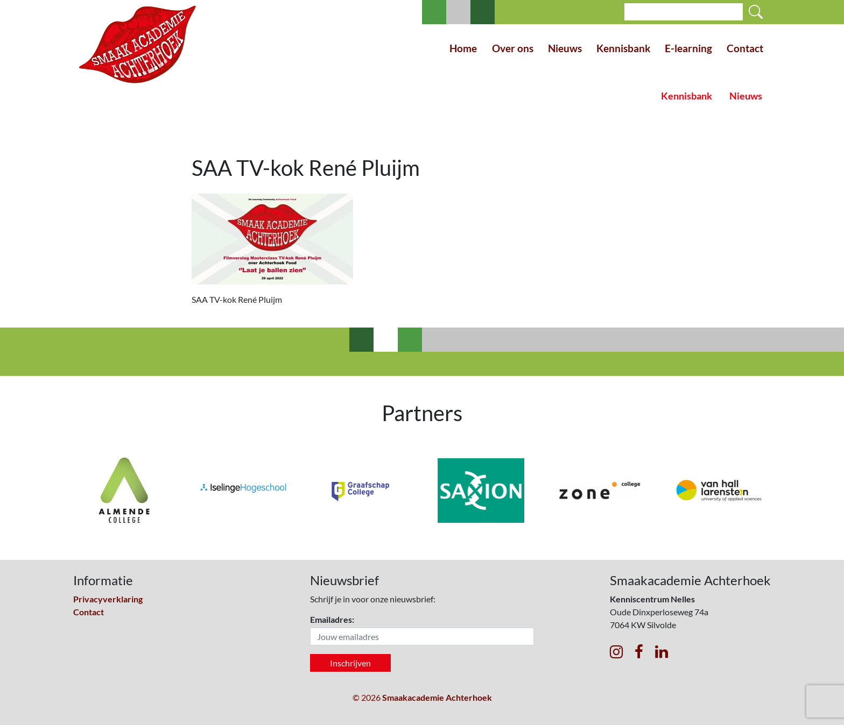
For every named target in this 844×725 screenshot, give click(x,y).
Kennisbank (623, 48)
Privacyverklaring (108, 599)
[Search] (683, 11)
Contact (745, 48)
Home (463, 48)
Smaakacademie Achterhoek (437, 697)
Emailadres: (332, 619)
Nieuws (565, 48)
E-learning (688, 48)
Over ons (512, 48)
